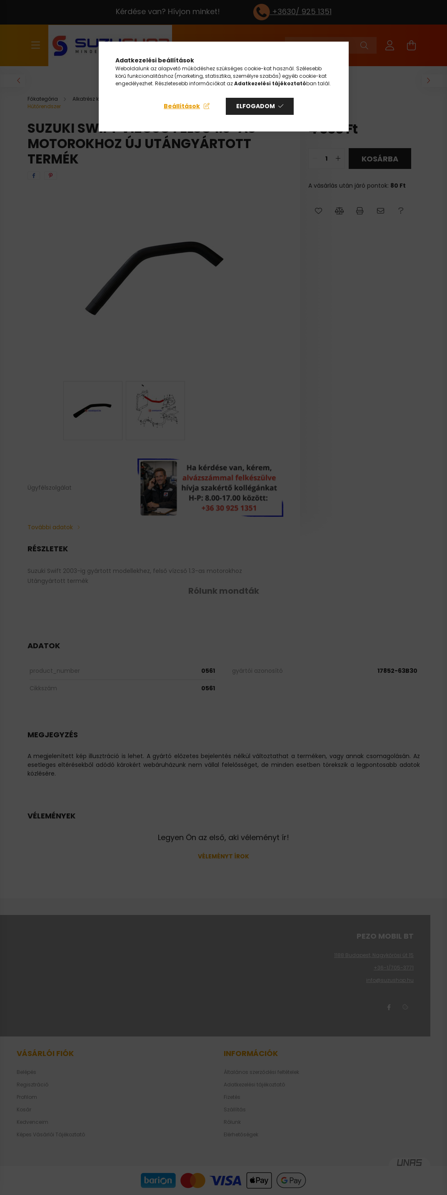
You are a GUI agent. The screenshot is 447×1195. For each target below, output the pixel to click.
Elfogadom (255, 106)
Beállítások (182, 106)
